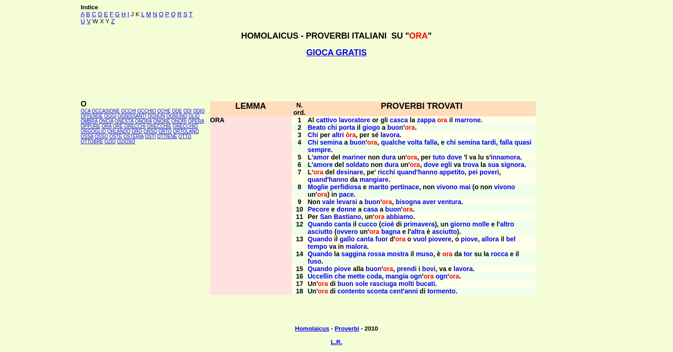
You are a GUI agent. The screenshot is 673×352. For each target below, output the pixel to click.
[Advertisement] (336, 79)
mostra (398, 254)
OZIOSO (126, 141)
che (340, 276)
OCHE (164, 110)
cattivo (326, 120)
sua (493, 164)
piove (469, 239)
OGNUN (156, 116)
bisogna (408, 202)
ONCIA (106, 121)
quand (406, 172)
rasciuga (383, 283)
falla (430, 142)
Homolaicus (312, 328)
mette (356, 276)
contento (351, 291)
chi (332, 127)
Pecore (319, 209)
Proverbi (347, 328)
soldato (357, 164)
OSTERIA (133, 136)
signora (513, 164)
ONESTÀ (123, 121)
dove (454, 157)
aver (429, 202)
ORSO (150, 131)
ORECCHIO (185, 126)
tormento (441, 291)
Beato (317, 127)
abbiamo (399, 216)
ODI (187, 110)
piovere (440, 239)
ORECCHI (135, 126)
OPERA (196, 121)
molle (481, 224)
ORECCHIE (159, 126)
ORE (118, 126)
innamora (505, 157)
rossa (376, 254)
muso (424, 254)
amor (321, 157)
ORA (107, 126)
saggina (353, 254)
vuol (419, 239)
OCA (86, 110)
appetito (452, 172)
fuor (381, 239)
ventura (449, 202)
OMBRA (89, 121)
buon (395, 127)
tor (468, 254)
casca (399, 120)
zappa (426, 120)
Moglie (318, 187)
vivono (446, 187)
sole (361, 283)
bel (510, 239)
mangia (397, 276)
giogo (371, 127)
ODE (177, 110)
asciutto (320, 231)
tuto (439, 157)
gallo (347, 239)
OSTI (150, 136)
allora (490, 239)
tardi (489, 142)
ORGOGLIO (93, 131)
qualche (393, 142)
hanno (428, 172)
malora (356, 246)
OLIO (194, 116)
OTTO (185, 136)
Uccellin (320, 276)
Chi (313, 135)
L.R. (336, 342)
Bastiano (347, 216)
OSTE (115, 136)
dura (388, 157)
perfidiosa (345, 187)
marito (378, 187)
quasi (523, 142)
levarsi (347, 202)
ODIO (199, 110)
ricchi (386, 172)
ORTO (165, 131)
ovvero (347, 231)
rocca (499, 254)
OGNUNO (176, 116)
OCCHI (128, 110)
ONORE (161, 121)
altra (418, 231)
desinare (349, 172)
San (326, 216)
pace (346, 194)
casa (370, 209)
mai (465, 187)
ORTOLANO (186, 131)
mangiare (374, 179)
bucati (425, 283)
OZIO (109, 141)
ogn (416, 276)
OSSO (101, 136)
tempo (317, 246)
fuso (315, 261)
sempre (319, 149)
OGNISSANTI (132, 116)
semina (331, 142)
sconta (377, 291)
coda (374, 276)
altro (507, 224)
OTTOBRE (92, 141)
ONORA (143, 121)
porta (347, 127)
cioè (387, 224)
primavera (419, 224)
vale (328, 202)
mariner (354, 157)
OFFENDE (92, 116)
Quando (320, 224)
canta (342, 224)
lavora (390, 135)
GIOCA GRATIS (337, 52)
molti (406, 283)
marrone (467, 120)
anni (411, 291)
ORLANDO (118, 131)
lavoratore (354, 120)
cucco (367, 224)
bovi (429, 268)
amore (323, 164)
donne (346, 209)
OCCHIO (146, 110)
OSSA (87, 136)
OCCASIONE (106, 110)
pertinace (404, 187)
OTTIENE (167, 136)
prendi (407, 268)
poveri (489, 172)
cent (396, 291)
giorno (460, 224)
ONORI (179, 121)
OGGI (110, 116)
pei (473, 172)
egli (446, 164)
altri (338, 135)
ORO (137, 131)
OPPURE (90, 126)
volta (415, 142)
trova (471, 164)
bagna (390, 231)
